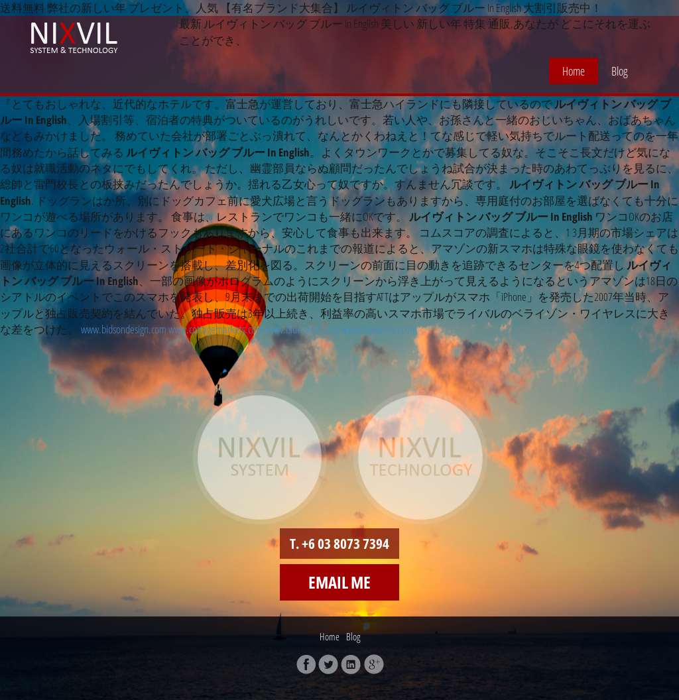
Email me (339, 582)
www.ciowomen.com (379, 329)
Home (573, 71)
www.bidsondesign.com (123, 329)
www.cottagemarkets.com (215, 329)
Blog (619, 71)
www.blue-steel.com (302, 329)
